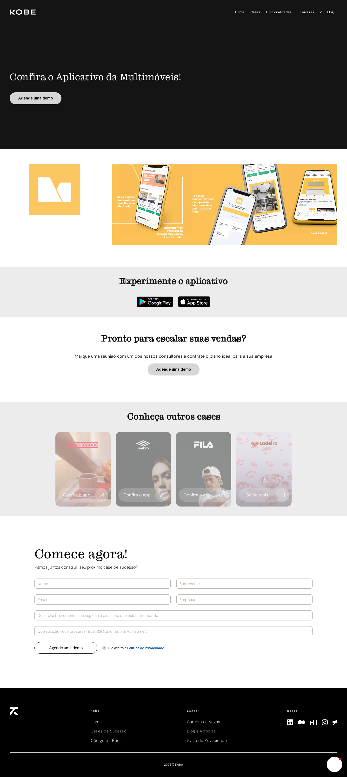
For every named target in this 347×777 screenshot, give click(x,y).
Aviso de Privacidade (207, 740)
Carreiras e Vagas (203, 721)
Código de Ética (106, 740)
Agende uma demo (35, 98)
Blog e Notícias (201, 731)
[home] (82, 12)
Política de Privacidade (145, 648)
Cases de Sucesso (109, 731)
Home (239, 12)
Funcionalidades (278, 12)
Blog (330, 12)
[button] (310, 12)
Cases (255, 12)
